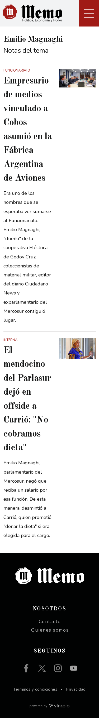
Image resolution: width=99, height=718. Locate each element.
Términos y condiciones (35, 689)
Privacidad (76, 689)
